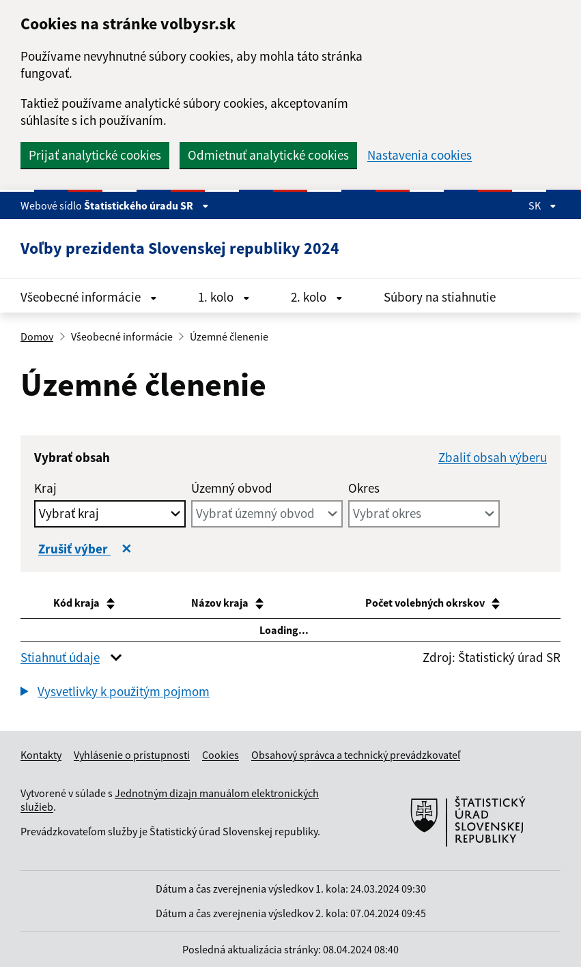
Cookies (220, 755)
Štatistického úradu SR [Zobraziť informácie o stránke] (146, 205)
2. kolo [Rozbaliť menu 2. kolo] (317, 297)
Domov (36, 336)
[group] (290, 693)
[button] (115, 691)
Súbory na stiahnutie (440, 297)
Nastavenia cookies (419, 155)
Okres (364, 488)
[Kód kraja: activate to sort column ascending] (87, 603)
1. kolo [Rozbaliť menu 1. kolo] (224, 297)
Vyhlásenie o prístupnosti (132, 755)
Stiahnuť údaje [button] (60, 657)
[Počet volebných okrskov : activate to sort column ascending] (434, 603)
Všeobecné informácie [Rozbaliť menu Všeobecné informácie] (88, 297)
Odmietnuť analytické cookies (268, 155)
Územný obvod (231, 488)
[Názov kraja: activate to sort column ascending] (231, 603)
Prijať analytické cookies (95, 155)
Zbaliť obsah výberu (492, 457)
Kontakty (40, 755)
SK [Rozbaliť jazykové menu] (542, 205)
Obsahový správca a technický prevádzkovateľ (355, 755)
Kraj (45, 488)
